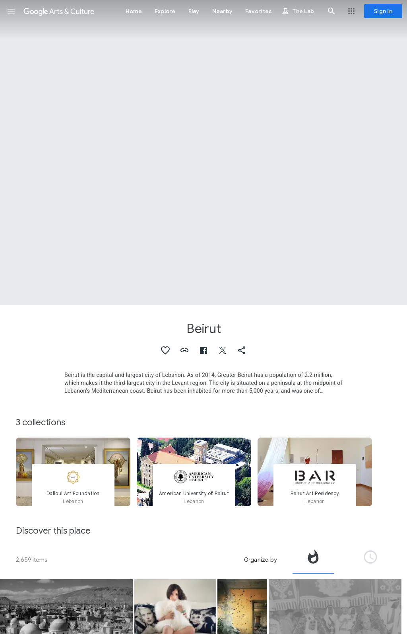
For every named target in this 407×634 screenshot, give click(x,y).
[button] (11, 11)
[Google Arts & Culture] (58, 11)
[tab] (313, 560)
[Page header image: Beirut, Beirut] (203, 152)
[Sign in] (383, 11)
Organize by (260, 559)
